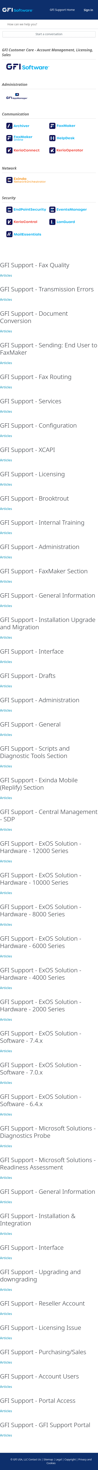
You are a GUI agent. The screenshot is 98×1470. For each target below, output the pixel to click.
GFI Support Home (62, 10)
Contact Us (34, 1459)
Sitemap (48, 1459)
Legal (59, 1459)
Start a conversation (49, 34)
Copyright (70, 1459)
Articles (6, 275)
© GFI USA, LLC (19, 1459)
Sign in (88, 10)
